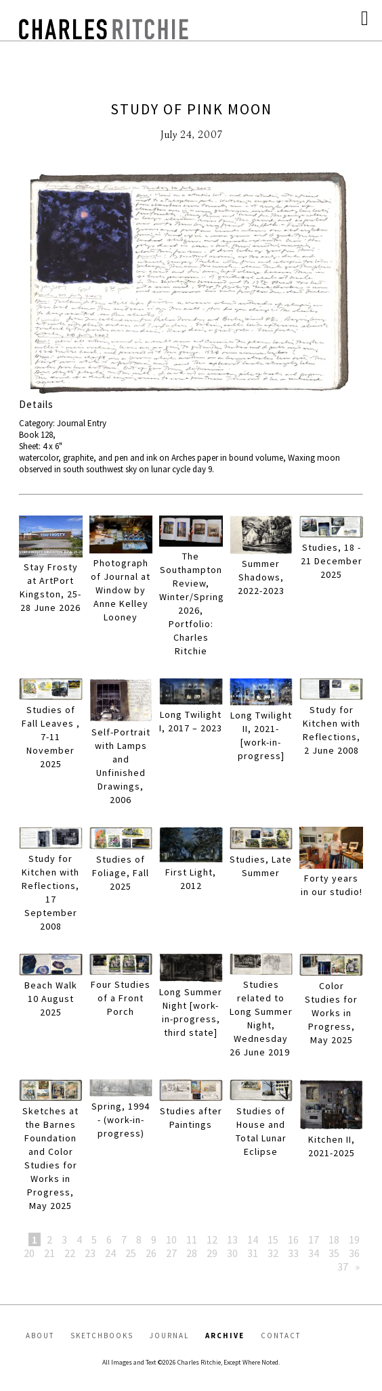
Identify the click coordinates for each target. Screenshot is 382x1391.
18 (333, 1239)
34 (313, 1253)
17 (313, 1239)
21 (49, 1253)
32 (273, 1253)
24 (110, 1253)
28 (191, 1253)
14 (252, 1239)
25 (130, 1253)
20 (29, 1253)
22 (69, 1253)
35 (333, 1253)
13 (232, 1239)
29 (212, 1253)
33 (293, 1253)
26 (151, 1253)
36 (354, 1253)
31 (252, 1253)
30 (232, 1253)
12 (212, 1239)
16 (293, 1239)
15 (273, 1239)
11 (191, 1239)
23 (90, 1253)
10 (171, 1239)
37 (342, 1266)
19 (354, 1239)
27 (171, 1253)
